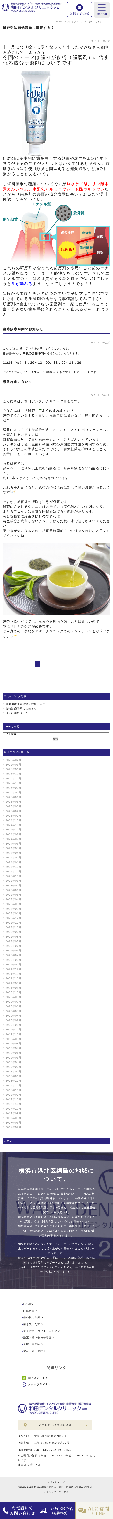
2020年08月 (13, 997)
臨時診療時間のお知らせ (23, 329)
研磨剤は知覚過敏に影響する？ (28, 28)
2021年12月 (13, 969)
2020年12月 (13, 992)
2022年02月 (13, 959)
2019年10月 (13, 1034)
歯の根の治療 (31, 1317)
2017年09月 (13, 1113)
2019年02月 (13, 1071)
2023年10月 (13, 876)
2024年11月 (13, 824)
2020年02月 (13, 1020)
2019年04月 (13, 1062)
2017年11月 (13, 1103)
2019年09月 (13, 1038)
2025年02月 (13, 811)
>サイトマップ (56, 1482)
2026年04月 (13, 759)
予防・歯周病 (31, 1344)
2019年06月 (13, 1052)
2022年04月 (13, 955)
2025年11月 (13, 778)
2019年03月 (13, 1066)
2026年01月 (13, 769)
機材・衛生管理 (33, 1350)
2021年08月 (13, 987)
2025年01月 (13, 815)
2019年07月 (13, 1048)
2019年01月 (13, 1076)
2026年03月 (13, 764)
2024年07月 (13, 839)
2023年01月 (13, 913)
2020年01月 (13, 1024)
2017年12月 (13, 1099)
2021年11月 (13, 973)
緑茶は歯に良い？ (17, 382)
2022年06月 (13, 945)
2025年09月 (13, 787)
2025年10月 (13, 783)
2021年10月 (13, 978)
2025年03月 (13, 806)
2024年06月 (13, 843)
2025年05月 (13, 801)
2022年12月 (13, 918)
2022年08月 (13, 936)
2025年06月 (13, 797)
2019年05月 (13, 1057)
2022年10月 (13, 927)
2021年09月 (13, 983)
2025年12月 (13, 773)
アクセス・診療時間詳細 (55, 1425)
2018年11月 (13, 1085)
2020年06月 (13, 1006)
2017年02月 (13, 1127)
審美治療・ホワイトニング (40, 1330)
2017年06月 (13, 1122)
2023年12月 (13, 866)
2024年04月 (13, 852)
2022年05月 (13, 950)
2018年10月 (13, 1090)
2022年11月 (13, 922)
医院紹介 (29, 1310)
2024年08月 (13, 834)
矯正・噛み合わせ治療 (37, 1337)
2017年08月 (13, 1117)
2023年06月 (13, 890)
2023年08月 (13, 880)
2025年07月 (13, 792)
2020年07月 (13, 1001)
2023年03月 (13, 904)
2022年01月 (13, 964)
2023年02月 (13, 908)
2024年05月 (13, 848)
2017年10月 (13, 1108)
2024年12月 (13, 820)
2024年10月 (13, 829)
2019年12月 (13, 1029)
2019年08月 (13, 1043)
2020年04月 (13, 1015)
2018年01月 (13, 1094)
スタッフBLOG (38, 1384)
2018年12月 (13, 1080)
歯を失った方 (31, 1324)
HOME (27, 1304)
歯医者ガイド (36, 1377)
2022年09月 (13, 931)
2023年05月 (13, 894)
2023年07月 (13, 885)
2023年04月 (13, 899)
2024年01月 (13, 862)
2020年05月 (13, 1011)
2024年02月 (13, 857)
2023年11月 (13, 871)
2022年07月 (13, 941)
